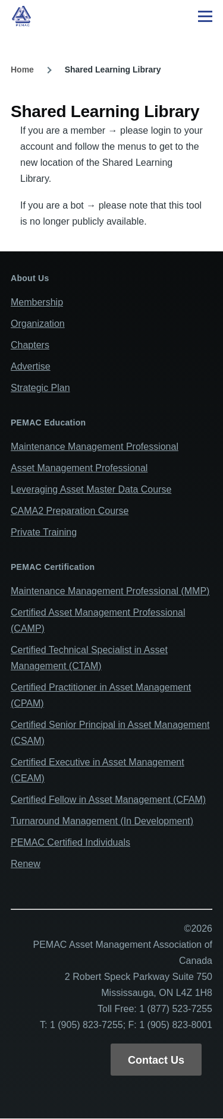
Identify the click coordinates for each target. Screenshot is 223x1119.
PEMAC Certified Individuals (70, 842)
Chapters (30, 345)
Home (22, 69)
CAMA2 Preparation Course (69, 511)
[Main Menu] (205, 16)
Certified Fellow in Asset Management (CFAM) (108, 800)
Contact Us (156, 1060)
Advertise (31, 366)
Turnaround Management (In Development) (102, 821)
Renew (25, 864)
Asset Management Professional (79, 468)
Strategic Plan (40, 388)
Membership (37, 302)
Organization (38, 324)
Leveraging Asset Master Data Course (91, 489)
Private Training (44, 532)
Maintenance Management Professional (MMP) (110, 591)
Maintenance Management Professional (94, 447)
